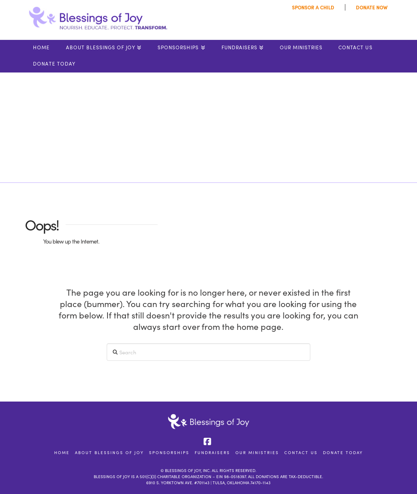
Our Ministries (257, 452)
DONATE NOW (372, 7)
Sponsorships (169, 452)
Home (62, 452)
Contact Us (301, 452)
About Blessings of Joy (109, 452)
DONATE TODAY (343, 452)
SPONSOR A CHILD (313, 7)
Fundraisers (212, 452)
